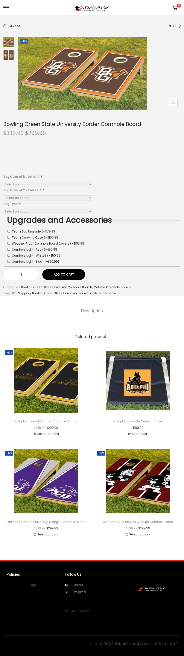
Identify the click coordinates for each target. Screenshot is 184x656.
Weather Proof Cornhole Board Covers (49, 243)
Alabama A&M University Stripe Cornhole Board (138, 522)
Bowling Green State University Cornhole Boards (56, 287)
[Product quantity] (21, 274)
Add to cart (64, 274)
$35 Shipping (21, 293)
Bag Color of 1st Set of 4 (23, 177)
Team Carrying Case (36, 237)
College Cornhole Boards (112, 287)
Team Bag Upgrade (34, 231)
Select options (46, 434)
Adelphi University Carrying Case (138, 421)
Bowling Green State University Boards (60, 293)
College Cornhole (103, 293)
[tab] (92, 311)
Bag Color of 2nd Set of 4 (24, 190)
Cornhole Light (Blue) (35, 261)
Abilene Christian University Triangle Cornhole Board (46, 522)
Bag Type (12, 204)
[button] (33, 585)
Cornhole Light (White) (37, 255)
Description (92, 310)
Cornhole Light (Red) (35, 249)
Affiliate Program (77, 611)
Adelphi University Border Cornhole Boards (46, 421)
